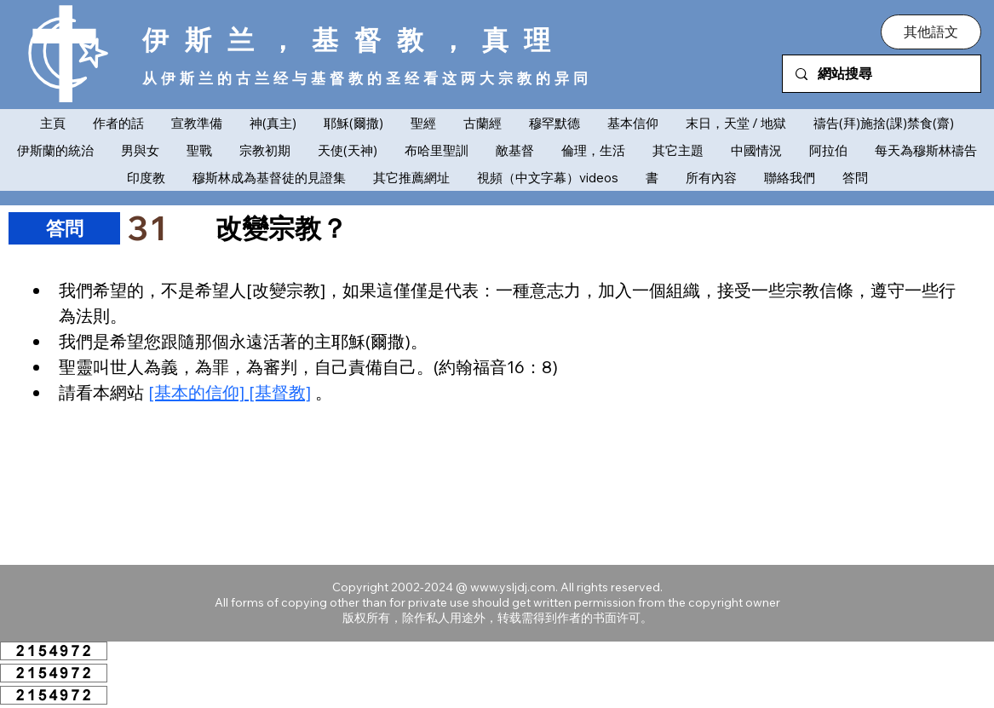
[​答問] (64, 228)
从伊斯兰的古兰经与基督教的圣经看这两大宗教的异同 (367, 78)
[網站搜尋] (881, 73)
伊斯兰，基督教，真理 (354, 39)
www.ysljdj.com (512, 587)
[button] (931, 31)
